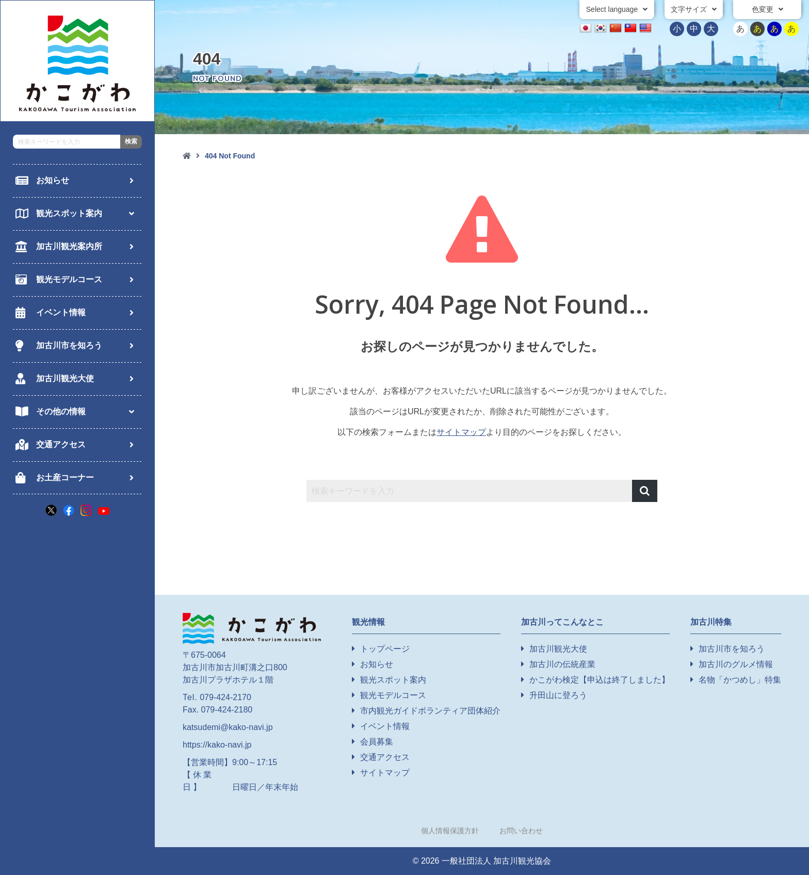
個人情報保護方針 (450, 831)
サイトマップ (461, 432)
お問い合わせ (521, 831)
